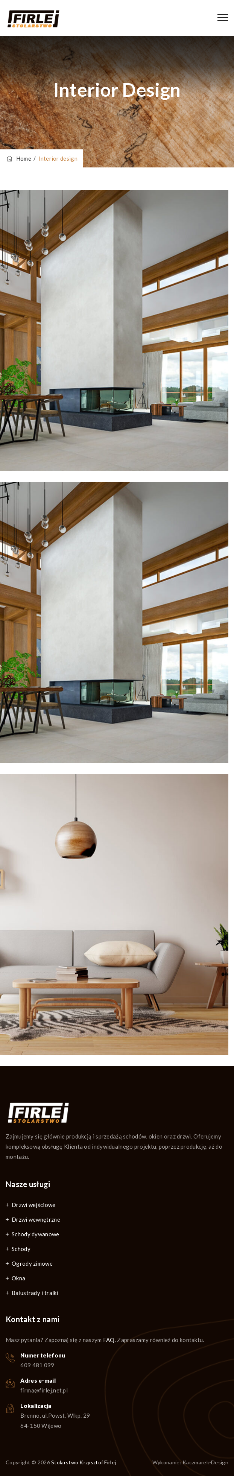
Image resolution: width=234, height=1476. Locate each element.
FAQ (109, 1339)
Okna (18, 1278)
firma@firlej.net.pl (44, 1390)
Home (18, 158)
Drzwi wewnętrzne (36, 1219)
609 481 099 (37, 1365)
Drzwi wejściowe (34, 1204)
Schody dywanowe (35, 1234)
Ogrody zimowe (32, 1263)
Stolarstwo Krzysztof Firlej (83, 1462)
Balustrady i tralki (35, 1292)
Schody (21, 1248)
